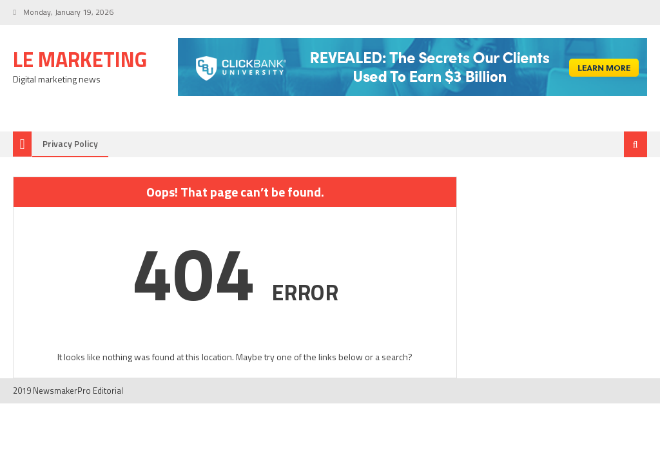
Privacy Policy (70, 143)
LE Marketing (80, 59)
